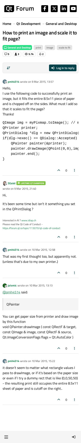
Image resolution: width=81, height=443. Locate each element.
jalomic (12, 285)
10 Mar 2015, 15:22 (43, 361)
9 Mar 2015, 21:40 (25, 188)
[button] (6, 437)
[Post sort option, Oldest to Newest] (8, 68)
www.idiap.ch (28, 220)
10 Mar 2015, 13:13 (40, 285)
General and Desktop (17, 47)
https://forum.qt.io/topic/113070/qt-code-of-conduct (31, 228)
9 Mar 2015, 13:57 (43, 81)
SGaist (12, 183)
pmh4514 (13, 81)
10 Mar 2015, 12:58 (43, 249)
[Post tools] (75, 170)
